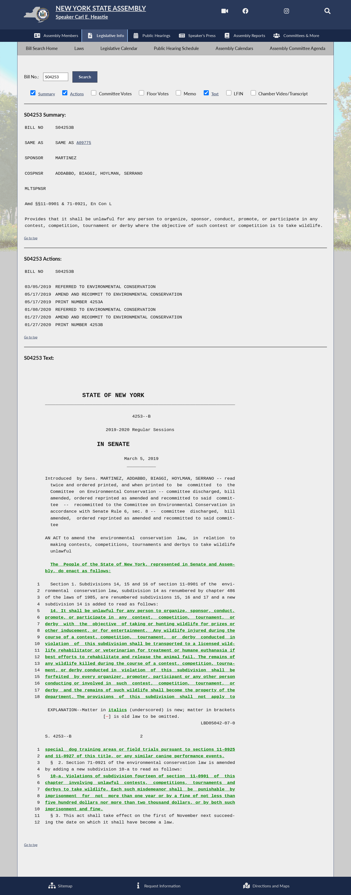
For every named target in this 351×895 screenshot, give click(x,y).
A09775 (84, 157)
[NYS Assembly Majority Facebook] (233, 12)
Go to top (31, 252)
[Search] (318, 12)
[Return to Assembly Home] (97, 16)
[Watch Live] (212, 12)
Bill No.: (31, 87)
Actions (78, 107)
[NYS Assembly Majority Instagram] (275, 12)
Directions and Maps (266, 885)
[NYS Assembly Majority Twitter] (254, 12)
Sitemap (60, 885)
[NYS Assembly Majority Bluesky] (297, 12)
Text (216, 107)
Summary (47, 107)
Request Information (157, 885)
